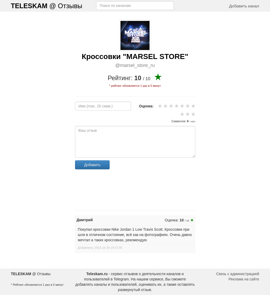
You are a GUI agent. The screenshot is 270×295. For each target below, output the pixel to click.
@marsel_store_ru (135, 65)
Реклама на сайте (244, 279)
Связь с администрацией (237, 274)
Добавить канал (244, 6)
